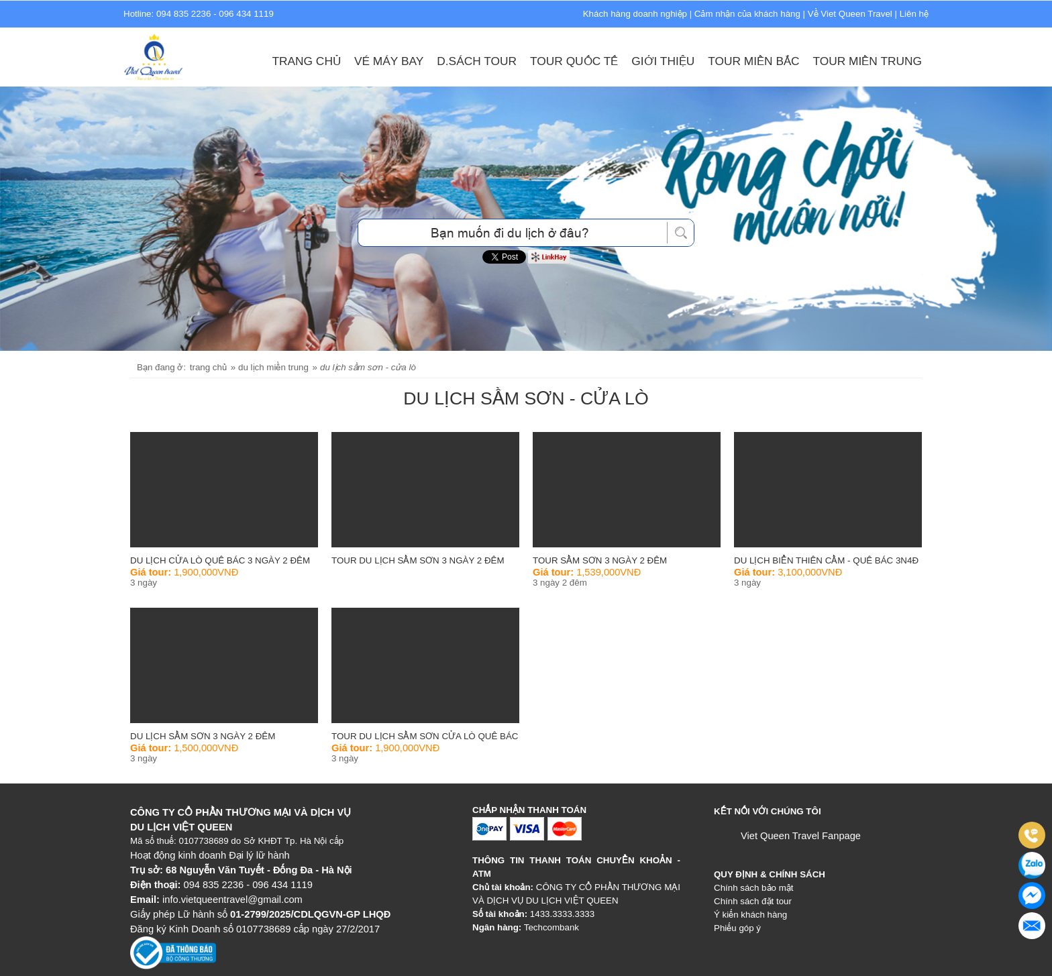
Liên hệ (914, 14)
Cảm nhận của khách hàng (747, 14)
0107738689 (204, 841)
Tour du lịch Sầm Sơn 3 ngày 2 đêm (418, 560)
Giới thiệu (662, 61)
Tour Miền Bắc (753, 61)
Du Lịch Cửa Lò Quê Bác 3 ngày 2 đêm (220, 560)
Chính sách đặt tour (753, 901)
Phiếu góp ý (737, 928)
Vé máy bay (388, 61)
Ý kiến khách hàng (750, 915)
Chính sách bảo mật (753, 888)
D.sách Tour (477, 61)
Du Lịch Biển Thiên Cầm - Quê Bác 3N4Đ (826, 560)
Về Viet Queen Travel (850, 14)
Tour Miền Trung (867, 61)
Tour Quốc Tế (574, 61)
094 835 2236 (183, 14)
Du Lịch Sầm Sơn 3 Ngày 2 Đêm (202, 736)
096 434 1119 (246, 14)
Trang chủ (306, 61)
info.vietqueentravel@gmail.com (232, 899)
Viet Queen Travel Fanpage (801, 835)
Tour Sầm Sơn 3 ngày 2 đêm (600, 560)
